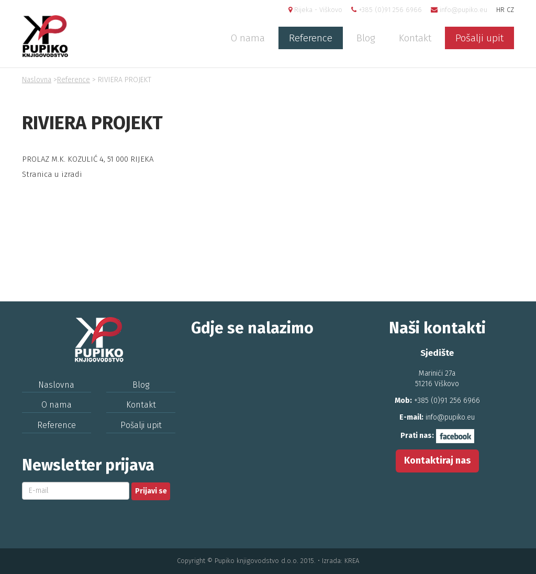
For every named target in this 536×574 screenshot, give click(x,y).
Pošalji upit (479, 38)
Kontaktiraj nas (437, 460)
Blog (365, 38)
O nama (248, 38)
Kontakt (415, 38)
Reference (310, 38)
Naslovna (36, 79)
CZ (510, 10)
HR (500, 10)
